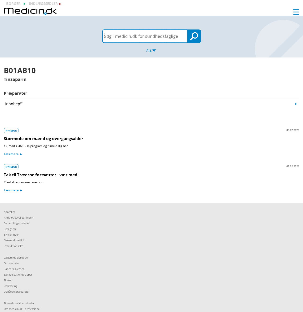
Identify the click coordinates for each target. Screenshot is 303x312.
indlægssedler (43, 3)
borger (13, 3)
